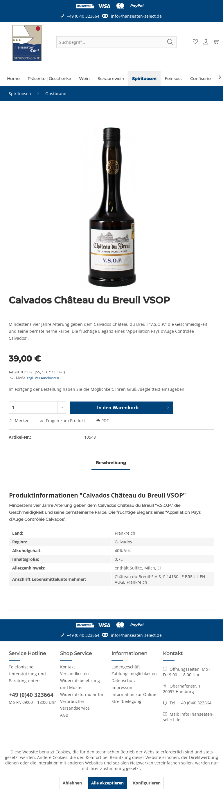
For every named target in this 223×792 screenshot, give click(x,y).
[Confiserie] (200, 78)
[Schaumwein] (110, 78)
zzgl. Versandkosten (43, 377)
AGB (64, 715)
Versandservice (75, 708)
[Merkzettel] (194, 42)
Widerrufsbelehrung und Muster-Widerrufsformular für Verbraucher (82, 691)
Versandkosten (74, 673)
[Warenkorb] (215, 42)
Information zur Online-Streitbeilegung (135, 698)
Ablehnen (72, 783)
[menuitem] (116, 42)
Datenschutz (124, 680)
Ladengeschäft (126, 667)
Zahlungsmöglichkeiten (134, 673)
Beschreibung (111, 462)
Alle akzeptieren (107, 783)
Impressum (123, 687)
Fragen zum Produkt (63, 420)
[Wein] (84, 78)
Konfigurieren (147, 783)
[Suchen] (170, 42)
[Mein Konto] (205, 42)
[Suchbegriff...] (116, 42)
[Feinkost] (173, 78)
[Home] (13, 78)
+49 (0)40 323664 (31, 695)
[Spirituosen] (144, 78)
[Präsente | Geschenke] (49, 78)
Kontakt (67, 667)
